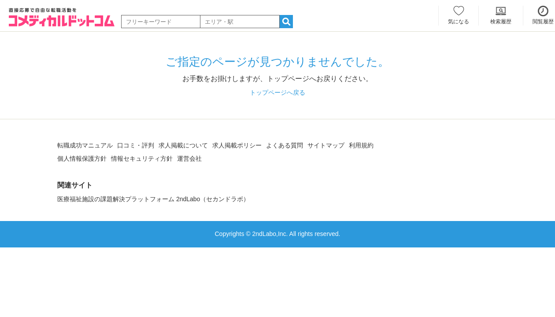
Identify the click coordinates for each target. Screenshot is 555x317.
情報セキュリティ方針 (142, 158)
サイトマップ (325, 145)
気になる (458, 21)
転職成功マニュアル (85, 145)
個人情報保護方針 (82, 158)
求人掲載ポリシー (237, 145)
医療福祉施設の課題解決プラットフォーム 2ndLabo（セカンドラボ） (153, 199)
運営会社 (189, 158)
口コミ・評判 (135, 145)
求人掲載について (183, 145)
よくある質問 (284, 145)
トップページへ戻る (277, 92)
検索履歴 (500, 21)
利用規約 (361, 145)
